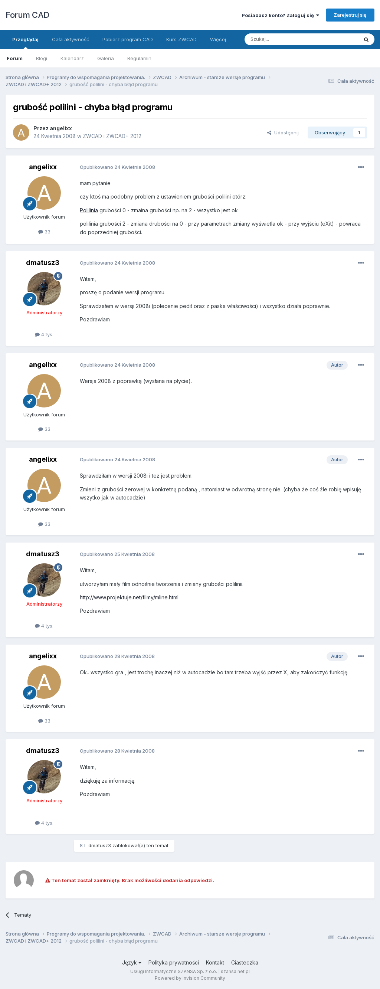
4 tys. (44, 334)
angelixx (61, 128)
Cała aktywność (70, 39)
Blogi (41, 58)
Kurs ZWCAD (181, 39)
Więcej (218, 39)
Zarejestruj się (350, 15)
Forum (15, 58)
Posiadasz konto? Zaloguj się (280, 15)
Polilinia (89, 210)
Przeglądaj (25, 42)
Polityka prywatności (173, 962)
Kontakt (215, 962)
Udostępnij (283, 132)
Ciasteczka (244, 962)
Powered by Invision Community (190, 978)
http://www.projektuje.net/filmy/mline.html (129, 597)
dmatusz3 (42, 262)
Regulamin (139, 58)
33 (44, 232)
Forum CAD (27, 15)
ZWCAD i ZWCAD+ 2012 (112, 136)
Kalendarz (72, 58)
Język (131, 962)
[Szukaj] (283, 39)
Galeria (105, 58)
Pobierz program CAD (127, 39)
